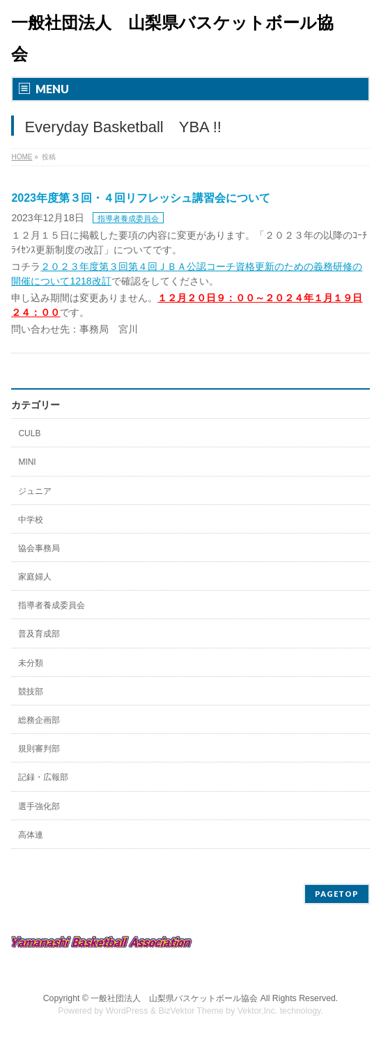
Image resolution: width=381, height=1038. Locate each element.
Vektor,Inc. (258, 1011)
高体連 (30, 835)
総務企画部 (39, 720)
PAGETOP (337, 893)
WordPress (127, 1011)
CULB (29, 433)
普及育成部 (39, 634)
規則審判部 (39, 748)
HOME (21, 157)
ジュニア (35, 491)
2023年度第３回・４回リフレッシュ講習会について (140, 198)
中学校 (30, 520)
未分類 (30, 663)
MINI (27, 462)
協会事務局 (39, 548)
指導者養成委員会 (128, 218)
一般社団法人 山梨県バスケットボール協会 (174, 998)
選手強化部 (39, 806)
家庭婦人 (35, 577)
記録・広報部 (43, 777)
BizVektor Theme (191, 1011)
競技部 (30, 691)
